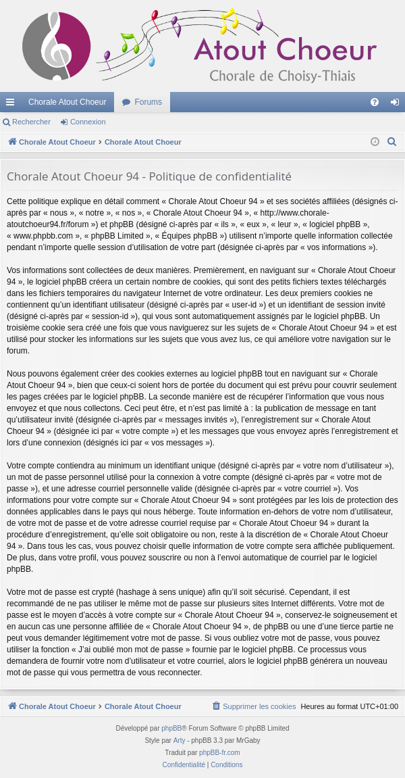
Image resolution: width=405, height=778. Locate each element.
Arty (179, 740)
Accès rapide (12, 104)
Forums (148, 102)
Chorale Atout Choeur (67, 102)
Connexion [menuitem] (398, 104)
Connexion (88, 122)
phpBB (171, 728)
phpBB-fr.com (219, 752)
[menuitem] (374, 102)
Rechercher (31, 122)
